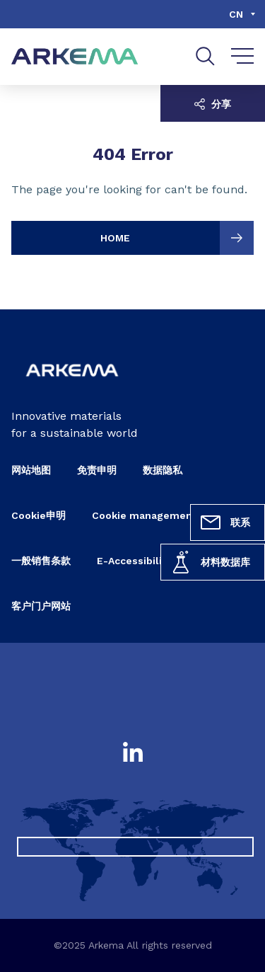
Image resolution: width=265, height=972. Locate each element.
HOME (177, 238)
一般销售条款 (41, 560)
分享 (212, 104)
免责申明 (97, 470)
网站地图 (31, 470)
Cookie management (144, 515)
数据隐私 (162, 470)
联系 (224, 522)
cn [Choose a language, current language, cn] (236, 14)
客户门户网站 (41, 606)
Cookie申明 (38, 515)
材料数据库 (210, 562)
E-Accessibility (134, 560)
